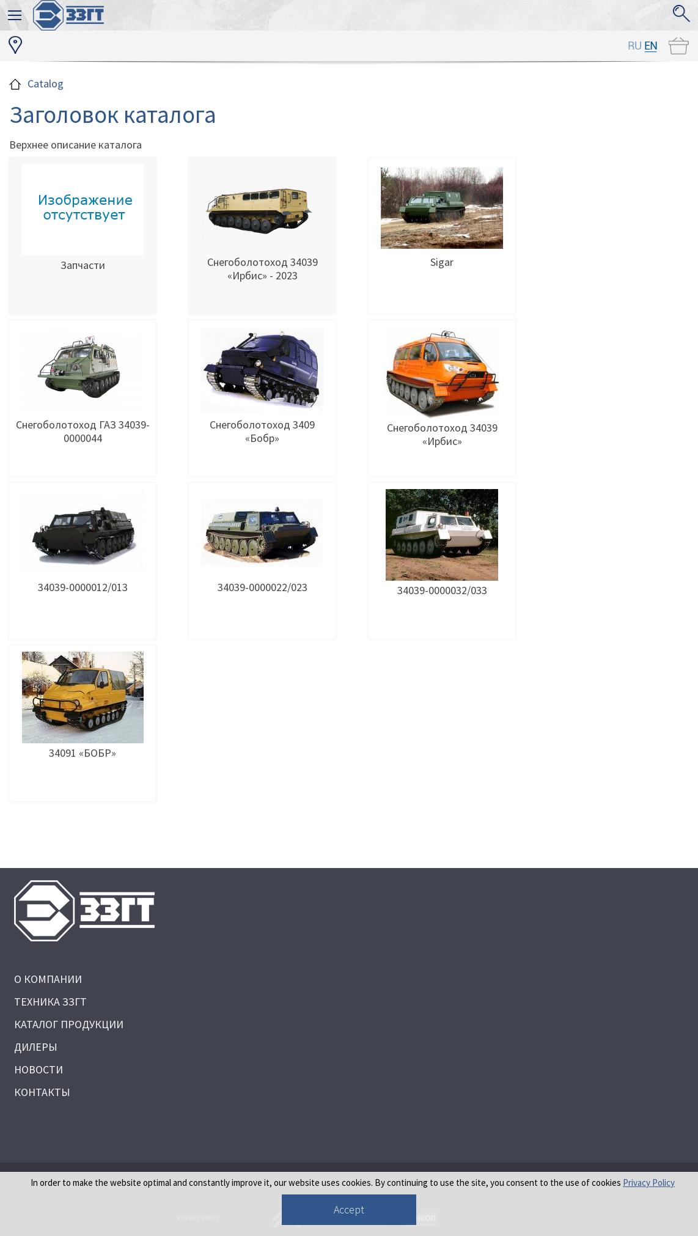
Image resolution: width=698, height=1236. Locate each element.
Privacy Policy (649, 1182)
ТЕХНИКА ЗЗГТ (50, 1002)
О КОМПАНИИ (48, 979)
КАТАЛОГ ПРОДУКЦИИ (68, 1024)
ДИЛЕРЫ (35, 1047)
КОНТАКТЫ (42, 1092)
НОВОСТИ (38, 1069)
